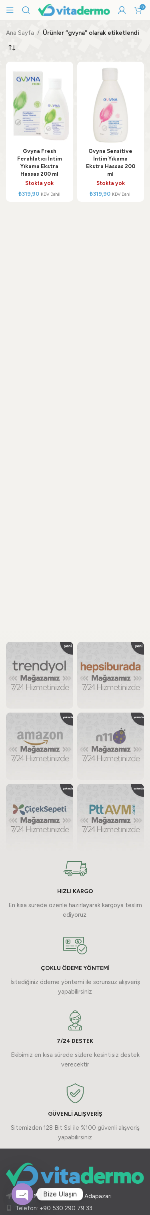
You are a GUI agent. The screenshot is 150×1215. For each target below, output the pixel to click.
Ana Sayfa (20, 32)
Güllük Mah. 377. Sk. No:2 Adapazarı (63, 1196)
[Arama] (26, 10)
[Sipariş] (12, 48)
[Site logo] (74, 9)
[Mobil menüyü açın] (10, 10)
